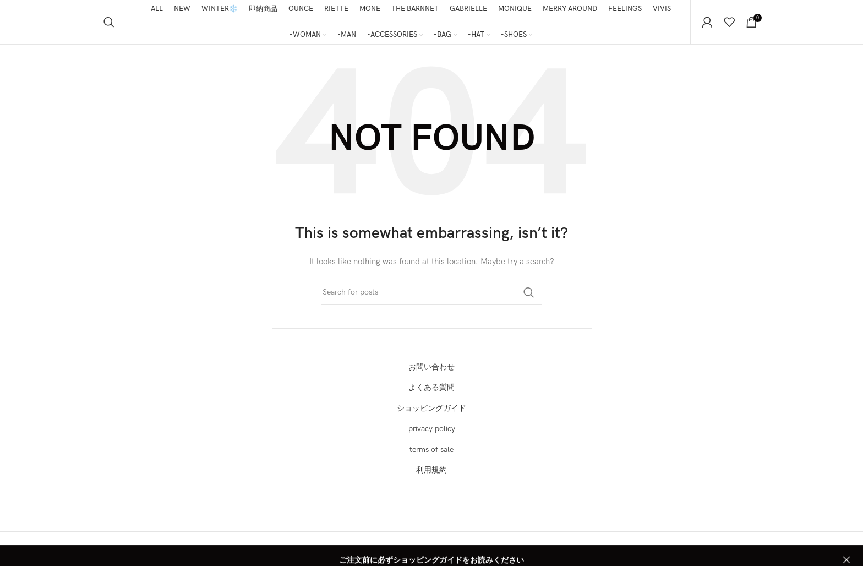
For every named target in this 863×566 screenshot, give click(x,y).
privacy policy (431, 428)
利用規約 (431, 470)
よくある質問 (431, 387)
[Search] (109, 22)
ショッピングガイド (431, 408)
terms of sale (431, 449)
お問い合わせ (431, 367)
